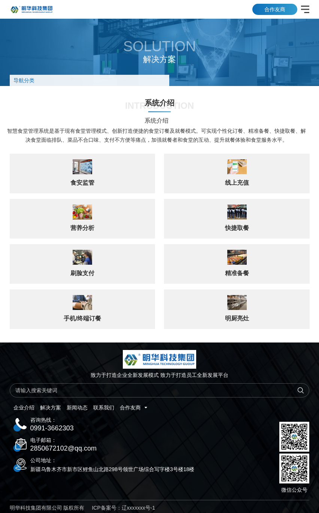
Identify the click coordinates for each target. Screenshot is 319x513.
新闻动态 (77, 408)
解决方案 (50, 408)
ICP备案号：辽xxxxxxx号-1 (123, 508)
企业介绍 (23, 408)
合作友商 (274, 9)
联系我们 (103, 408)
